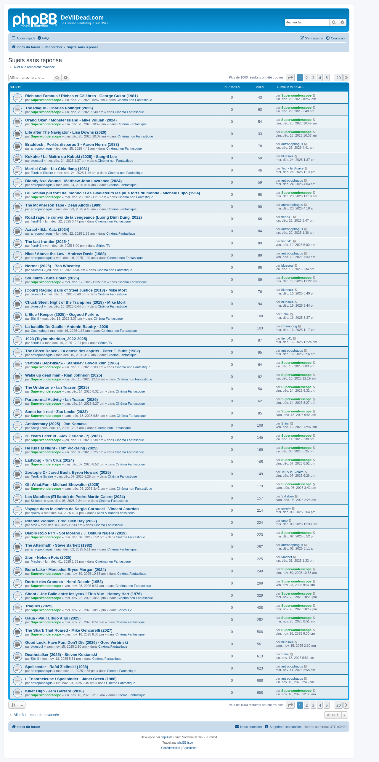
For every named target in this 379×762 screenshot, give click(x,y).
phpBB (165, 737)
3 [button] (313, 77)
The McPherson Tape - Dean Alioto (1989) (63, 205)
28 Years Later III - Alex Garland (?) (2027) (63, 436)
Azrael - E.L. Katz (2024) (47, 229)
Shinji (35, 318)
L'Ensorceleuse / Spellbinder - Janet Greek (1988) (71, 679)
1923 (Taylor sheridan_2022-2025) (56, 339)
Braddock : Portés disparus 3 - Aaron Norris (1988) (72, 144)
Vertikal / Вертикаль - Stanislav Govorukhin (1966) (72, 363)
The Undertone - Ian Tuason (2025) (57, 387)
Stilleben (37, 500)
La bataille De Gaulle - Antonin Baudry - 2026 (66, 326)
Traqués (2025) (38, 606)
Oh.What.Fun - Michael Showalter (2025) (62, 484)
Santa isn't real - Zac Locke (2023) (56, 411)
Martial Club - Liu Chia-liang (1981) (57, 169)
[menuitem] (43, 38)
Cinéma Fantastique (129, 112)
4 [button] (320, 77)
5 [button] (327, 77)
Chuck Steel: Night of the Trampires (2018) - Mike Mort (75, 302)
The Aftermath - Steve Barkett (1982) (58, 545)
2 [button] (307, 77)
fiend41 (36, 221)
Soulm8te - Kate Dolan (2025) (52, 278)
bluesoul (37, 160)
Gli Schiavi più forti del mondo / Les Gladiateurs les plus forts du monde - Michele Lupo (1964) (112, 193)
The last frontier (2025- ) (47, 241)
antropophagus (41, 148)
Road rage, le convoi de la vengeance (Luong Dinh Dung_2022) (83, 217)
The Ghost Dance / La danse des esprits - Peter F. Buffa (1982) (82, 351)
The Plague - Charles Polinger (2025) (59, 108)
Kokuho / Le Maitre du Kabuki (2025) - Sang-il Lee (71, 156)
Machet (36, 561)
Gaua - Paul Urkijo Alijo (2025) (53, 618)
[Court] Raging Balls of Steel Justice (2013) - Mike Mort (76, 290)
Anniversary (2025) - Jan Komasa (55, 424)
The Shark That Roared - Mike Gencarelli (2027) (69, 630)
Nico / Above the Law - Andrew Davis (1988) (65, 254)
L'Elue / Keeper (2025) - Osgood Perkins (62, 314)
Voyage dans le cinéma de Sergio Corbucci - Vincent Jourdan (82, 509)
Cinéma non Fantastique (134, 100)
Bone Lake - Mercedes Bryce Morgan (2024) (65, 569)
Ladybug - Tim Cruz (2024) (49, 460)
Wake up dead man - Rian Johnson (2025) (63, 375)
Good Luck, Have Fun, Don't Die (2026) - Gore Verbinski (76, 642)
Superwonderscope (46, 100)
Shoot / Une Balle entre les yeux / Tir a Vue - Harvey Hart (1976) (83, 594)
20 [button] (338, 77)
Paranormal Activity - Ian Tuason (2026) (61, 399)
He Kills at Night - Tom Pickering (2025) (61, 448)
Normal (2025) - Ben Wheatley (52, 266)
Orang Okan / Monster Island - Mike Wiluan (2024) (71, 120)
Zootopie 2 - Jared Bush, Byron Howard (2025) (68, 472)
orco (34, 525)
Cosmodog (38, 330)
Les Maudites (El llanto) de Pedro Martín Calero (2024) (75, 496)
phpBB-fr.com (186, 742)
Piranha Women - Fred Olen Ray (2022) (61, 521)
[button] (290, 77)
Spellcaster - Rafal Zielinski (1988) (56, 667)
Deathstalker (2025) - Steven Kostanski (61, 654)
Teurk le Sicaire (42, 173)
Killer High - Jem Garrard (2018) (54, 691)
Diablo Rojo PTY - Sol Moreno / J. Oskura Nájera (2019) (76, 533)
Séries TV (103, 245)
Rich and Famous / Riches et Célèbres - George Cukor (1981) (81, 96)
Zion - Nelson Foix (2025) (48, 557)
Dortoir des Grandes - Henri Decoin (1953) (64, 581)
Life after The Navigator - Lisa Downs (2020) (65, 132)
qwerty (35, 513)
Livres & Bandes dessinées (115, 513)
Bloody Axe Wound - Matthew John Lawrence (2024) (73, 181)
